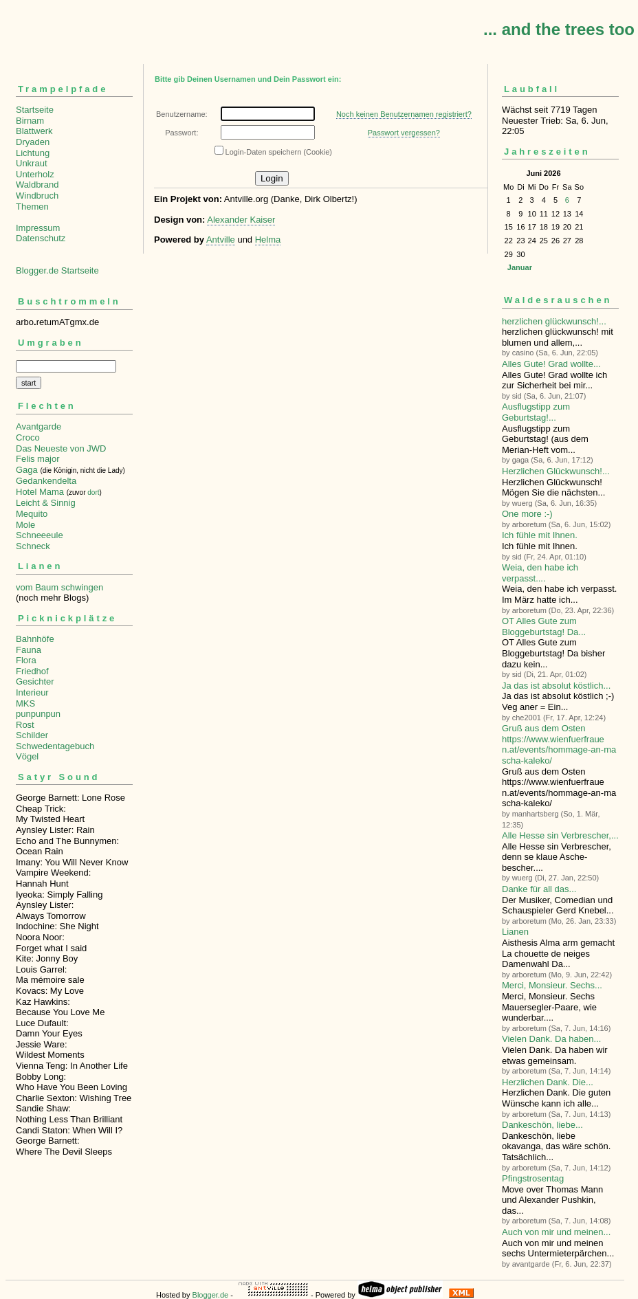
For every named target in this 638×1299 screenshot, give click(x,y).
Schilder (32, 735)
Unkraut (31, 163)
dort (93, 492)
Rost (25, 725)
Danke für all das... (539, 889)
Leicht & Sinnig (46, 503)
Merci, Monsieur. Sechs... (552, 985)
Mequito (31, 514)
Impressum (38, 228)
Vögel (27, 756)
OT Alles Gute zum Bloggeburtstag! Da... (544, 626)
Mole (25, 525)
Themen (32, 206)
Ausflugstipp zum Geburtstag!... (536, 412)
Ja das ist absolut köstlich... (556, 685)
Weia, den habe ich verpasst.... (540, 573)
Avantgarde (38, 426)
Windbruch (37, 195)
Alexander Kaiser (241, 219)
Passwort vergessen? (404, 133)
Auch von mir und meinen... (556, 1232)
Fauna (28, 650)
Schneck (33, 546)
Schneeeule (39, 535)
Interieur (32, 692)
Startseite (35, 109)
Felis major (38, 459)
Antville (220, 239)
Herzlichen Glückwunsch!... (556, 471)
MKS (25, 703)
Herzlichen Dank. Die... (547, 1082)
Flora (26, 660)
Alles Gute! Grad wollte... (551, 364)
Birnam (30, 120)
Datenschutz (40, 238)
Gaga (27, 470)
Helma (268, 239)
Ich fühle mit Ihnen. (540, 535)
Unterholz (35, 174)
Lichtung (33, 153)
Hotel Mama (40, 492)
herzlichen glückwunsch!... (554, 321)
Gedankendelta (46, 481)
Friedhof (32, 671)
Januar (519, 267)
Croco (28, 437)
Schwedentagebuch (55, 746)
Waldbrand (37, 184)
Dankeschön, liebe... (542, 1125)
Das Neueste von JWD (61, 448)
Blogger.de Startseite (57, 270)
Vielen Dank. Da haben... (551, 1039)
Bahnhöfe (35, 639)
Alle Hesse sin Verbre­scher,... (560, 835)
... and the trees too (559, 29)
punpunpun (38, 714)
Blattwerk (34, 131)
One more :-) (527, 514)
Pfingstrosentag (533, 1178)
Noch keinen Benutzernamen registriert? (404, 114)
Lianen (515, 931)
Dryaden (33, 142)
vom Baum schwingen (59, 587)
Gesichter (35, 681)
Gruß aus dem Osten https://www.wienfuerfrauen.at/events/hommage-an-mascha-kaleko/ (559, 744)
